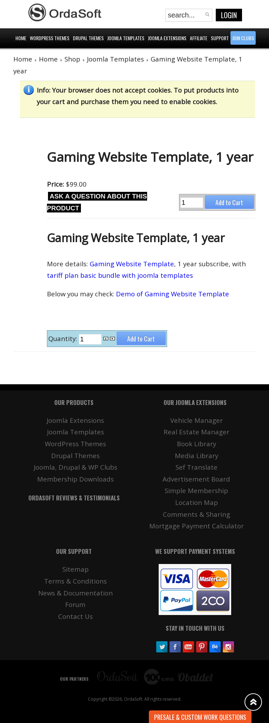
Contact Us (75, 616)
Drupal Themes (75, 455)
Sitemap (75, 569)
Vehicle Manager (196, 420)
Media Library (196, 455)
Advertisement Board (196, 479)
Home (22, 59)
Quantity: (63, 338)
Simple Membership (196, 490)
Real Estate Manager (196, 431)
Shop (72, 59)
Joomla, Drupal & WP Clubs (75, 467)
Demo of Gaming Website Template (172, 293)
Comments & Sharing (196, 514)
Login (229, 15)
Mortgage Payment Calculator (196, 525)
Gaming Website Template (132, 263)
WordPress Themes (75, 443)
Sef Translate (196, 467)
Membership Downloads (75, 479)
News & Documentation (75, 592)
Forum (75, 604)
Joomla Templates (115, 59)
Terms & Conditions (75, 581)
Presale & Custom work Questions (200, 717)
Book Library (196, 443)
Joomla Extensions (75, 420)
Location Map (196, 502)
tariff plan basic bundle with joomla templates (120, 275)
